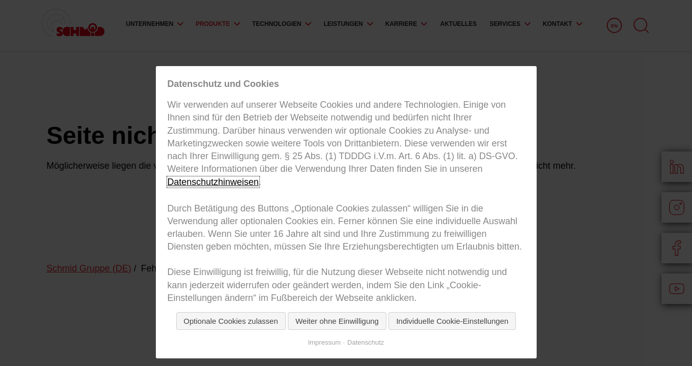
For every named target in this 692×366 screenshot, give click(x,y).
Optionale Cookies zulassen (231, 321)
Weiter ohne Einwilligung (337, 321)
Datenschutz (365, 342)
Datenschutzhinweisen (213, 182)
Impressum (324, 342)
